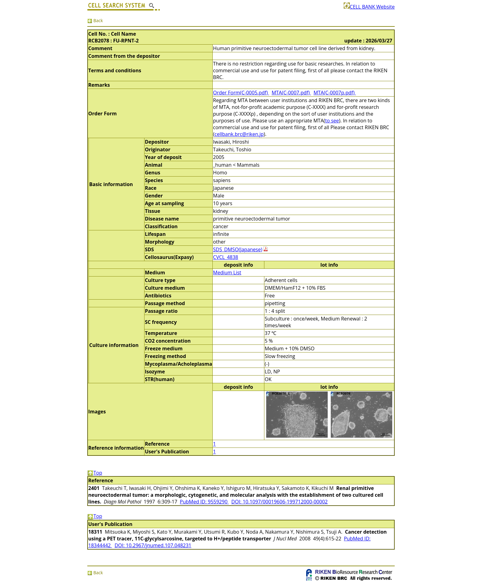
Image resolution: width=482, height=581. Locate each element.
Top (94, 472)
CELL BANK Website (369, 6)
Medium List (227, 272)
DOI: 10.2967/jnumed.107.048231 (153, 545)
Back (95, 20)
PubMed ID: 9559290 (204, 501)
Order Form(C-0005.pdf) (241, 92)
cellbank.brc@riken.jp (239, 134)
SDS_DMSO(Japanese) (237, 249)
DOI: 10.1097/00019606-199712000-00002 (279, 501)
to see (332, 120)
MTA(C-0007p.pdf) (335, 92)
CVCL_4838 (225, 257)
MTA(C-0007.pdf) (291, 92)
